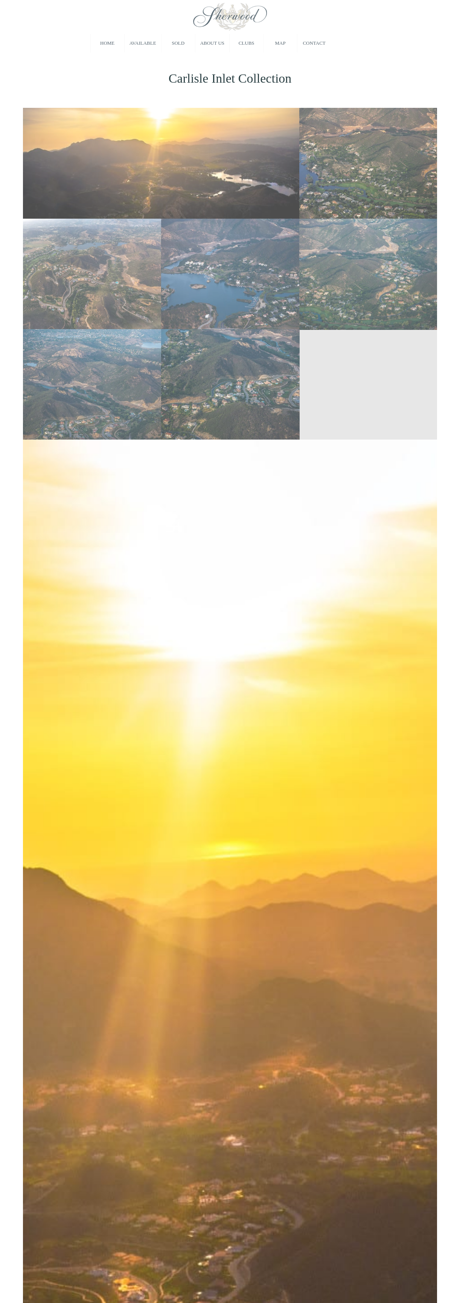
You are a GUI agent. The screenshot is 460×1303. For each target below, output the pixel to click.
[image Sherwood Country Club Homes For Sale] (161, 163)
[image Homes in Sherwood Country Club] (92, 384)
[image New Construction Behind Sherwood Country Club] (369, 274)
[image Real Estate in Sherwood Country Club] (230, 384)
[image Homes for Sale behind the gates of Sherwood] (369, 163)
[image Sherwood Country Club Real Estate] (92, 274)
